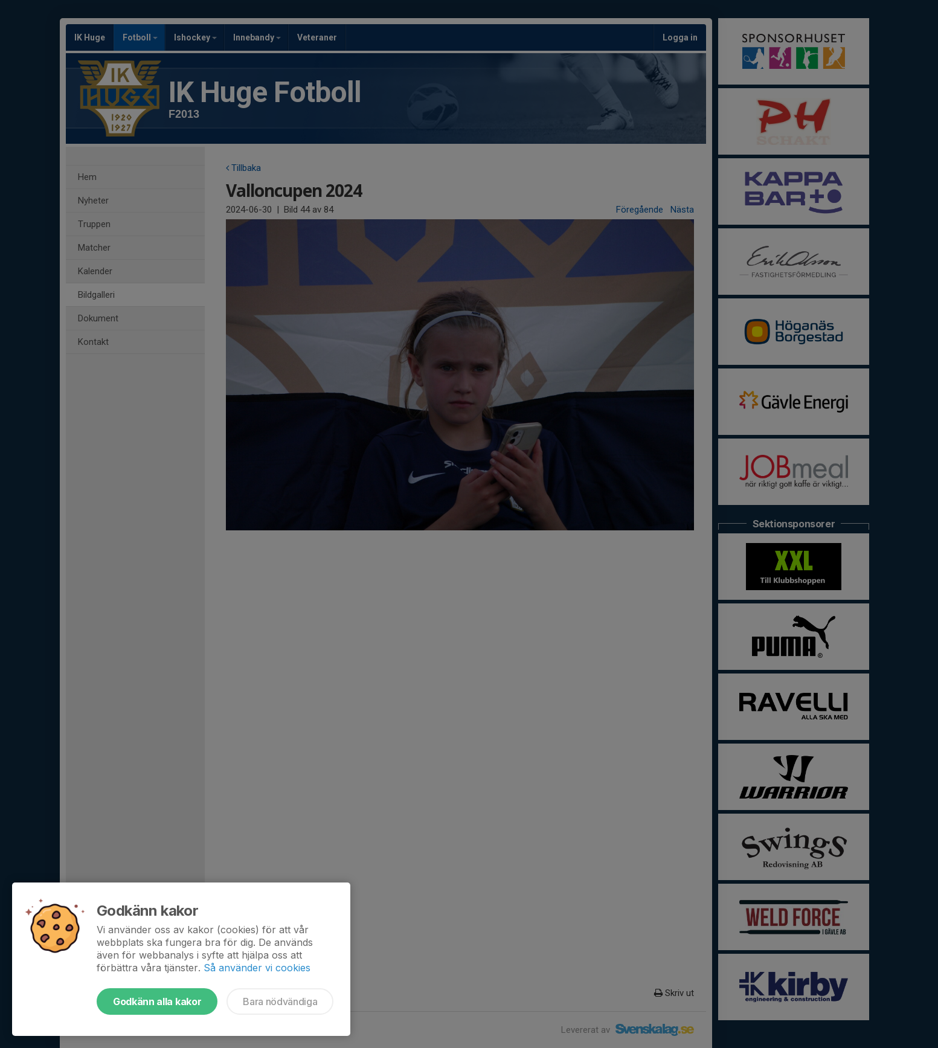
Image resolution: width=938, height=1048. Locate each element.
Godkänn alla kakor (157, 1001)
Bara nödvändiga (280, 1001)
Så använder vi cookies (257, 968)
